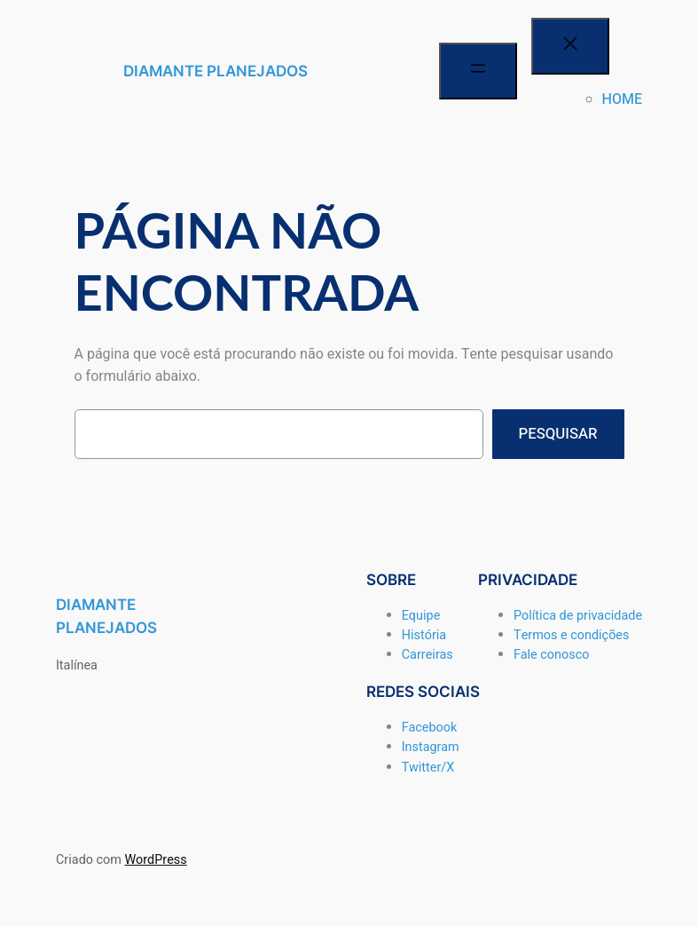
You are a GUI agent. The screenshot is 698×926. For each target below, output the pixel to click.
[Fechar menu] (570, 46)
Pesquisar (558, 434)
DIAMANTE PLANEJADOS (215, 71)
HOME (622, 99)
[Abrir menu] (478, 71)
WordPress (155, 860)
